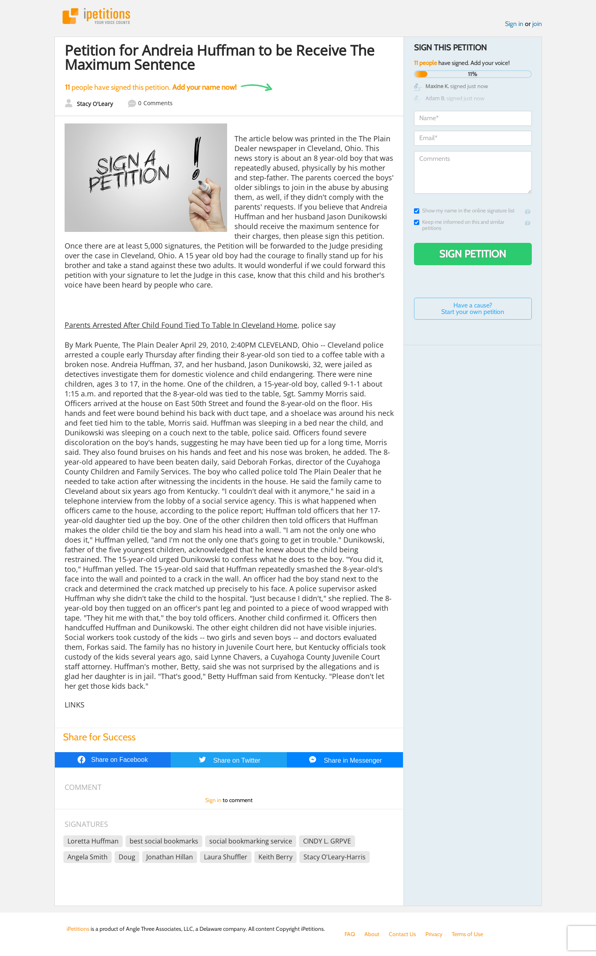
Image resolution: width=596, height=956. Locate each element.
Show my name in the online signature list (464, 211)
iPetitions (96, 16)
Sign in (514, 24)
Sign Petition (472, 254)
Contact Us (402, 934)
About (371, 934)
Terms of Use (467, 934)
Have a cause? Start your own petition (472, 308)
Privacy (433, 934)
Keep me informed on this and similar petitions (459, 225)
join (537, 24)
